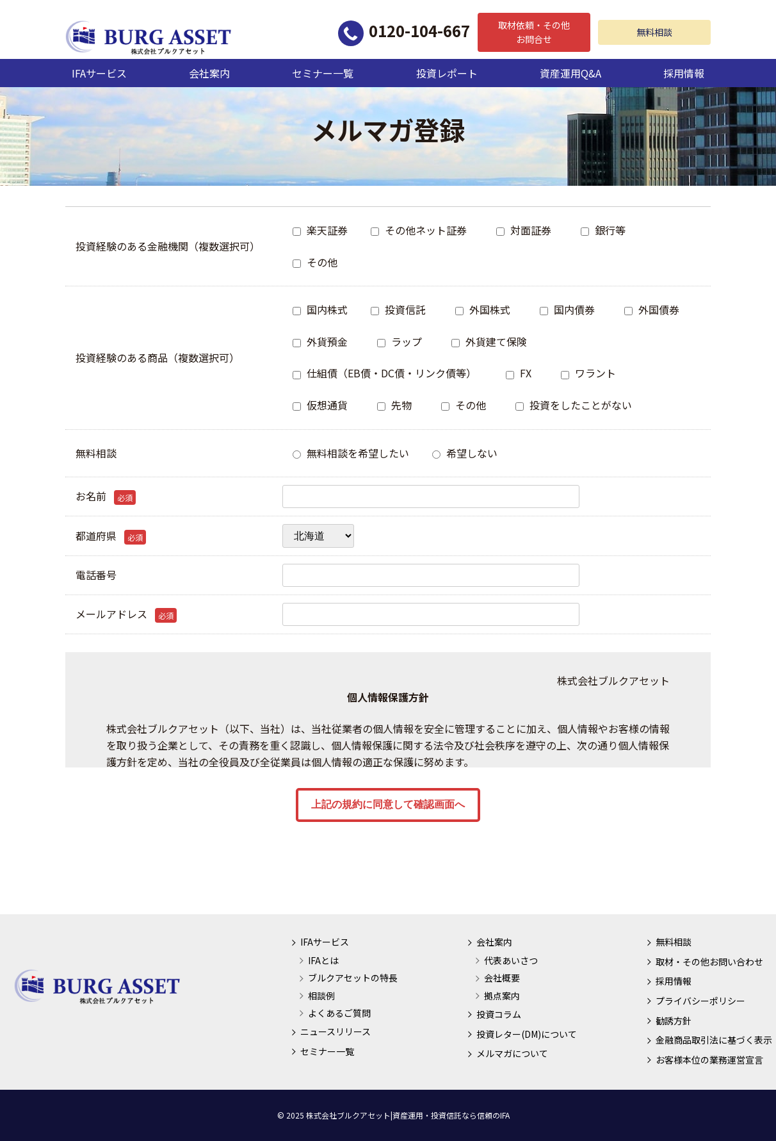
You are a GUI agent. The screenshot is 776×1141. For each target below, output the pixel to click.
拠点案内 (502, 995)
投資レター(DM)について (526, 1034)
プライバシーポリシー (700, 1000)
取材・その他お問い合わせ (709, 961)
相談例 (321, 995)
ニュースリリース (335, 1031)
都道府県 (111, 536)
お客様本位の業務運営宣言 (709, 1059)
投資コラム (498, 1014)
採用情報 (683, 73)
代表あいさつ (511, 960)
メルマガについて (512, 1053)
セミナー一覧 (322, 73)
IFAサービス (99, 73)
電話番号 (96, 574)
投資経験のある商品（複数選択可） (157, 357)
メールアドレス (126, 614)
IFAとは (323, 960)
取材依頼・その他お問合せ (534, 32)
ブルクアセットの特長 (353, 977)
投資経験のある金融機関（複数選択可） (168, 246)
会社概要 (502, 977)
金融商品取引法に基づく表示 (714, 1039)
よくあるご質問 (339, 1012)
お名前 (106, 496)
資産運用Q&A (570, 73)
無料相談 (654, 32)
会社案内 (209, 73)
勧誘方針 (673, 1020)
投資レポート (447, 73)
